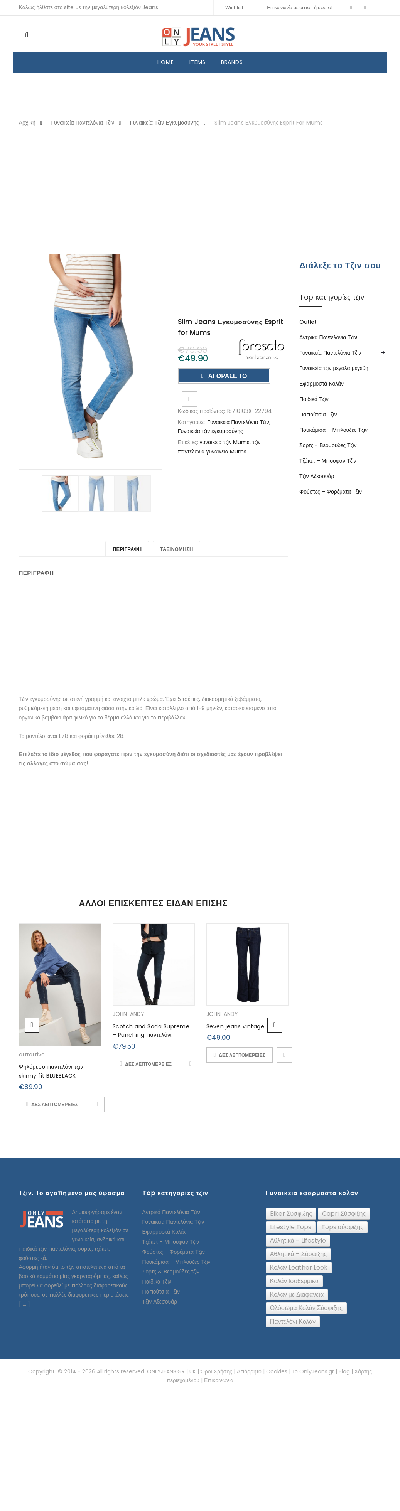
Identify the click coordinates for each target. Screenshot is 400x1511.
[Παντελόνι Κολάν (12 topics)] (293, 1321)
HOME (165, 62)
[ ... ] (24, 1304)
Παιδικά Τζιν (314, 399)
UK (192, 1371)
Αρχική (27, 122)
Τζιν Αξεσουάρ (316, 476)
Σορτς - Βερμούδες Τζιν (328, 445)
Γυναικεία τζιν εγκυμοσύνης (164, 122)
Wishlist (234, 7)
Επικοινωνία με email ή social (299, 7)
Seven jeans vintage (235, 1026)
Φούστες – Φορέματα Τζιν (330, 491)
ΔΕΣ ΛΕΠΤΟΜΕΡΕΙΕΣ (54, 1104)
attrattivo (32, 1054)
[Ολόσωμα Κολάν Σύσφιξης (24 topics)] (306, 1308)
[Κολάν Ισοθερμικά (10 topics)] (294, 1281)
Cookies (276, 1371)
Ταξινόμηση (176, 549)
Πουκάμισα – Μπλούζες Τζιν (333, 430)
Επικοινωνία (218, 1380)
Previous (32, 1025)
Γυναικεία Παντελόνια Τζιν (82, 122)
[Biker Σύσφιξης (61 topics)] (291, 1214)
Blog (344, 1371)
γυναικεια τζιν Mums (225, 442)
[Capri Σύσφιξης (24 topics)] (344, 1214)
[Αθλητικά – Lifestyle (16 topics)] (298, 1241)
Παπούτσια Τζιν (318, 414)
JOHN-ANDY (128, 1014)
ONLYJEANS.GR (166, 1371)
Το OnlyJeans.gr (313, 1371)
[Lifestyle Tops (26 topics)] (291, 1227)
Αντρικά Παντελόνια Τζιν (328, 337)
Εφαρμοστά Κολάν (321, 383)
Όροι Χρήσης (216, 1371)
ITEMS (197, 62)
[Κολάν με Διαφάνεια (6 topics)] (297, 1294)
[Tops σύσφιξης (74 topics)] (342, 1227)
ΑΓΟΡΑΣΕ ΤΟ (227, 376)
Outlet (308, 322)
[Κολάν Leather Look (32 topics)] (299, 1267)
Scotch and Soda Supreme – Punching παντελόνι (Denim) (151, 1035)
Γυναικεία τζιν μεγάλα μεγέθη (333, 368)
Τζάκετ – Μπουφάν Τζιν (327, 461)
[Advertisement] (200, 191)
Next (274, 1025)
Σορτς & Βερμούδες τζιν (170, 1271)
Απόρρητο (249, 1371)
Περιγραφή (127, 549)
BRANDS (232, 62)
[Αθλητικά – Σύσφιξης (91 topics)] (298, 1254)
